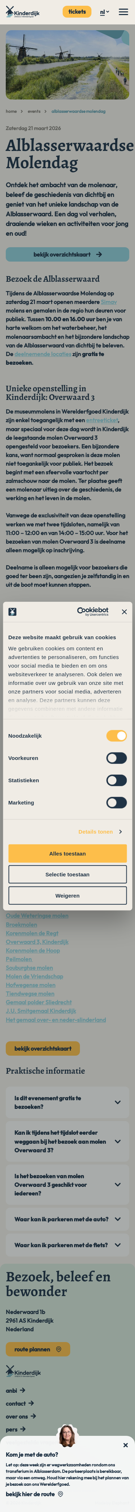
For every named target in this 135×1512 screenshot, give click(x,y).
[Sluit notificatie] (125, 1445)
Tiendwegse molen (30, 993)
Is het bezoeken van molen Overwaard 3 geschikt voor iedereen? (50, 1184)
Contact (16, 1403)
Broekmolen (21, 924)
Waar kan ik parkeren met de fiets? (61, 1245)
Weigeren (67, 895)
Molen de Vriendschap (34, 976)
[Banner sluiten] (124, 611)
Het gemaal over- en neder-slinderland (56, 1019)
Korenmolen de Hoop (33, 950)
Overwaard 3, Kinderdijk (37, 941)
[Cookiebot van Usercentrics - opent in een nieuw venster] (80, 612)
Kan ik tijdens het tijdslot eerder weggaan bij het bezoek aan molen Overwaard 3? (60, 1141)
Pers (11, 1429)
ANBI (11, 1390)
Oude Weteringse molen (37, 915)
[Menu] (123, 12)
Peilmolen (19, 959)
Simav (109, 301)
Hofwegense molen (30, 984)
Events (34, 111)
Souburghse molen (29, 967)
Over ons (17, 1416)
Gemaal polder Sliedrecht (39, 1002)
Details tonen (95, 832)
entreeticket (102, 420)
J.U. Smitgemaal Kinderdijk (41, 1010)
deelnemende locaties (42, 354)
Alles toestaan (67, 853)
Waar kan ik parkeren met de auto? (61, 1219)
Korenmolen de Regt (32, 933)
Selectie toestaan (67, 874)
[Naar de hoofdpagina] (23, 12)
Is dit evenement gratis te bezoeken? (47, 1102)
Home (11, 111)
